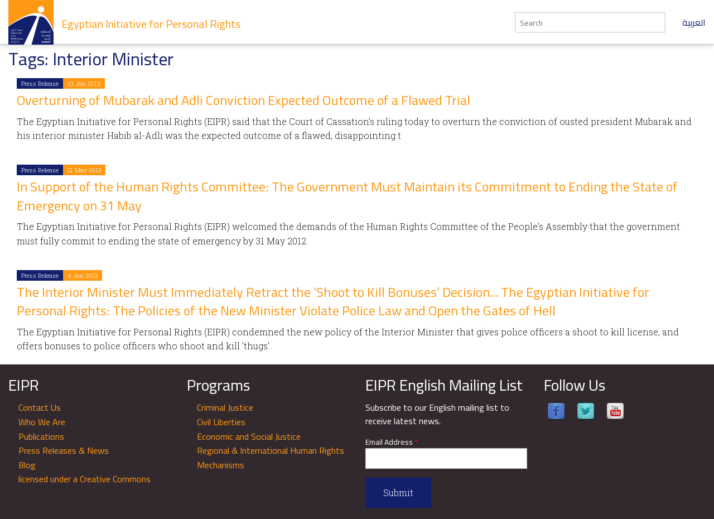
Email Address (391, 442)
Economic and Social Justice (249, 436)
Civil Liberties (221, 422)
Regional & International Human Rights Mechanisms (270, 457)
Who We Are (41, 422)
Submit (398, 492)
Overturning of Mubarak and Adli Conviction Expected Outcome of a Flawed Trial (243, 100)
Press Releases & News (63, 450)
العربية (694, 22)
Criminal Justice (225, 407)
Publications (41, 436)
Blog (27, 464)
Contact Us (39, 407)
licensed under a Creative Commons (84, 478)
